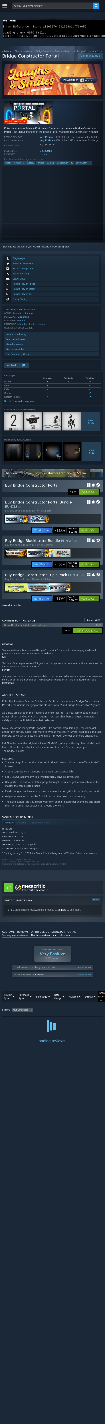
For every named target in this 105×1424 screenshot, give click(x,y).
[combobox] (52, 6)
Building (50, 165)
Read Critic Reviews (33, 892)
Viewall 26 (91, 423)
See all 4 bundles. (12, 607)
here (63, 911)
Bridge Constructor (26, 326)
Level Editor (81, 165)
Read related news (15, 341)
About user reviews (40, 937)
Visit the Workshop (15, 351)
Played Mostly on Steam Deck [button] (17, 1017)
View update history (16, 336)
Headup (44, 156)
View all (96, 901)
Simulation (19, 165)
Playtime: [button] (85, 1012)
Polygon (6, 672)
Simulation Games (24, 53)
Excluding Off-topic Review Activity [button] (57, 1012)
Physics (40, 165)
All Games (7, 53)
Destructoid (8, 685)
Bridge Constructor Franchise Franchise (55, 53)
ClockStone (46, 153)
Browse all (93, 622)
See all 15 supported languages (19, 403)
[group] (52, 1014)
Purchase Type (24, 999)
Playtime (73, 998)
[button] (89, 494)
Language (41, 998)
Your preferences (61, 937)
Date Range (57, 999)
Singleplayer (62, 165)
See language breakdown (15, 937)
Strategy (30, 165)
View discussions (14, 346)
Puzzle (8, 165)
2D (72, 165)
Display (89, 998)
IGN (4, 659)
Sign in (6, 249)
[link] (66, 532)
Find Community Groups (18, 356)
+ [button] (90, 165)
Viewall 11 (91, 453)
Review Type (8, 999)
